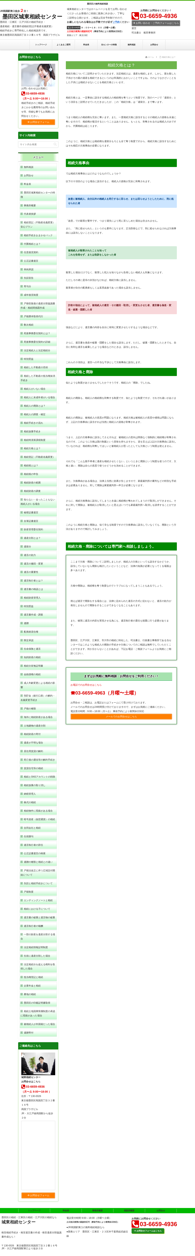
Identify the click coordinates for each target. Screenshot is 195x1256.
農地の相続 (30, 994)
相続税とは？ (31, 465)
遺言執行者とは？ (33, 580)
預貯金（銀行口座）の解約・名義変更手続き (38, 697)
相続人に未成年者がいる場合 (39, 397)
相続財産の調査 (32, 491)
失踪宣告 (28, 278)
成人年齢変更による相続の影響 (38, 685)
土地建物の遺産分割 (34, 725)
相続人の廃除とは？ (34, 406)
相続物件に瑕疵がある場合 (38, 810)
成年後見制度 (31, 295)
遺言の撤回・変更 (33, 563)
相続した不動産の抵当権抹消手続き (38, 378)
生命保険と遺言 (32, 649)
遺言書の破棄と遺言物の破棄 (39, 917)
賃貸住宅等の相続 (33, 768)
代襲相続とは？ (32, 244)
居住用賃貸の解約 (33, 751)
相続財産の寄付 (32, 734)
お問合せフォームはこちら (148, 1231)
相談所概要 (129, 1210)
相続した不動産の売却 (36, 367)
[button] (55, 144)
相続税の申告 (31, 474)
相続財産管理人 (32, 597)
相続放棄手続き (32, 431)
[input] (38, 144)
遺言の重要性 (31, 572)
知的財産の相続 (32, 657)
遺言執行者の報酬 (33, 926)
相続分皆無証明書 (33, 666)
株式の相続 (30, 802)
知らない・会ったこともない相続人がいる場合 (38, 501)
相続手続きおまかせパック (38, 235)
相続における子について (37, 909)
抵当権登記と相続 (33, 977)
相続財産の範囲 (32, 482)
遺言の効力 (30, 555)
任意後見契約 (31, 252)
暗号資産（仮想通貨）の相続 (39, 819)
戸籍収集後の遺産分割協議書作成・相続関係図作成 (38, 305)
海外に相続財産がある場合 (38, 717)
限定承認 (28, 640)
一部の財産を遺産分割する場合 (38, 936)
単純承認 (28, 269)
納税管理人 (30, 794)
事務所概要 (30, 205)
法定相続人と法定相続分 (37, 350)
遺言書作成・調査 (33, 614)
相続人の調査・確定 (34, 414)
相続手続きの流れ (33, 423)
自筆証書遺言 (31, 521)
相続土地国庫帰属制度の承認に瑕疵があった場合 (38, 1013)
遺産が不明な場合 (33, 742)
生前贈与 (28, 836)
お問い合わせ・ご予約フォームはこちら (156, 23)
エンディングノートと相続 (38, 900)
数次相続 (28, 324)
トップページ (34, 1210)
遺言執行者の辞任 (33, 845)
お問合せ (28, 175)
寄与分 (27, 286)
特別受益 (28, 359)
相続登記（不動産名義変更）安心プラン (38, 224)
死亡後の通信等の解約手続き (39, 759)
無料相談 (28, 167)
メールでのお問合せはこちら (121, 716)
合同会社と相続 (32, 828)
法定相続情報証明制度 (36, 947)
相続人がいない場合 (34, 389)
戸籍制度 (28, 891)
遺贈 (26, 623)
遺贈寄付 (28, 1032)
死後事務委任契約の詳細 (37, 342)
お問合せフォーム (38, 122)
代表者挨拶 (30, 214)
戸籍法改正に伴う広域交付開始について (38, 872)
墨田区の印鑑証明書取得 (37, 1003)
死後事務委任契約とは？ (37, 333)
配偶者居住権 (31, 631)
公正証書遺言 (31, 261)
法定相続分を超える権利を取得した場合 (38, 966)
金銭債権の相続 (32, 674)
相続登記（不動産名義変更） (39, 457)
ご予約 (116, 22)
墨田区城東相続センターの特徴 (38, 194)
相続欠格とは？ (32, 448)
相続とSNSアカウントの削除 (39, 776)
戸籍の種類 (30, 708)
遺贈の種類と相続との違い (38, 862)
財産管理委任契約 (33, 529)
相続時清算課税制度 (34, 440)
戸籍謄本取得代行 (33, 316)
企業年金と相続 (32, 985)
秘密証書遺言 (31, 512)
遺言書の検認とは (33, 589)
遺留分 (27, 546)
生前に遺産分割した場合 (37, 956)
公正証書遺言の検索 (34, 853)
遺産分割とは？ (32, 538)
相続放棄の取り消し (34, 785)
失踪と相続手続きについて (38, 883)
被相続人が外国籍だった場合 (39, 1024)
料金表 (27, 184)
